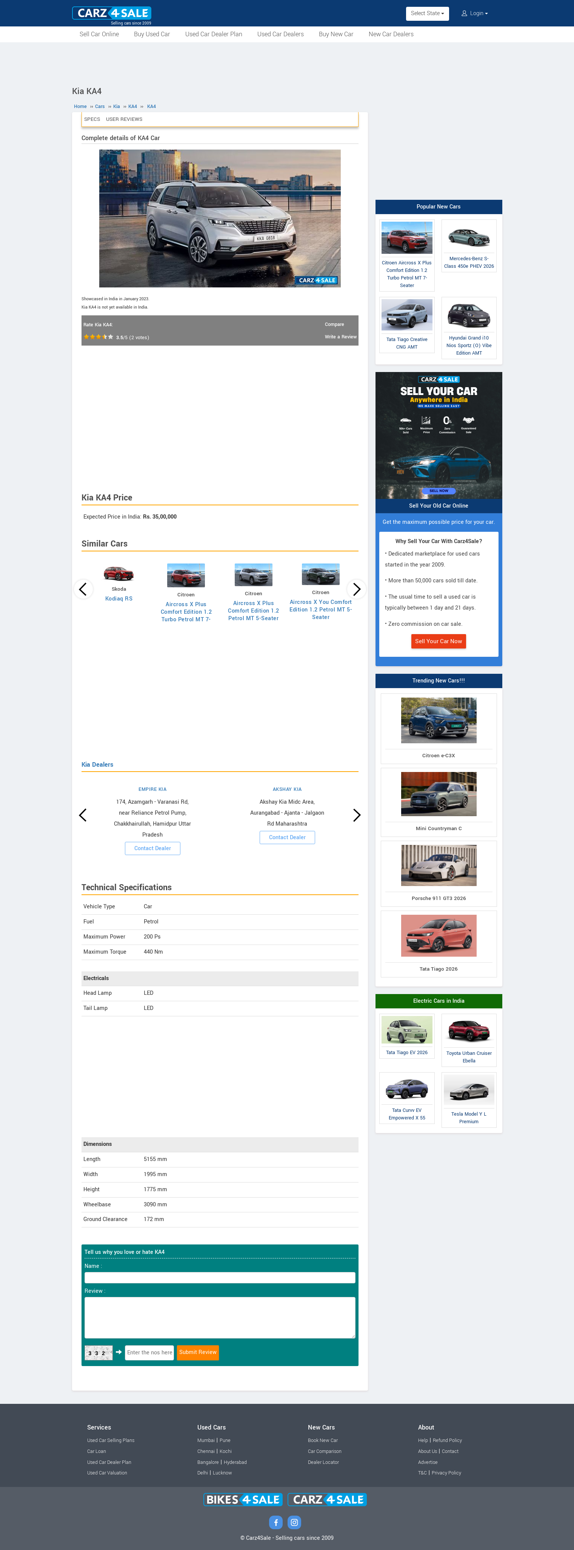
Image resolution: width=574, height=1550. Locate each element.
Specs (92, 119)
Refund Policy (447, 1440)
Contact (450, 1451)
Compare (334, 324)
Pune (225, 1440)
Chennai (206, 1451)
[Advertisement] (287, 63)
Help (423, 1440)
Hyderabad (235, 1462)
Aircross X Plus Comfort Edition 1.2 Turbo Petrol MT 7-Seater (186, 616)
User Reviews (124, 119)
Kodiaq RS (119, 599)
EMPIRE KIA (152, 789)
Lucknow (222, 1473)
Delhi (202, 1473)
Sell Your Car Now (438, 641)
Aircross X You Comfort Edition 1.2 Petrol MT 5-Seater (320, 609)
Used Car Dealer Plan (213, 34)
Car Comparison (325, 1451)
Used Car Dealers (280, 34)
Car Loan (96, 1451)
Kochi (226, 1451)
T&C (422, 1473)
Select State (427, 13)
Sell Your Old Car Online (438, 506)
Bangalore (208, 1462)
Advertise (428, 1462)
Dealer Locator (323, 1462)
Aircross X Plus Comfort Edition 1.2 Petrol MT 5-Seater (253, 610)
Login (475, 13)
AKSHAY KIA (287, 789)
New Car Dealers (391, 34)
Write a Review (341, 336)
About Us (427, 1451)
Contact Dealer (152, 848)
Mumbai (206, 1440)
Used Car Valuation (107, 1473)
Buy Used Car (152, 34)
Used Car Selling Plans (110, 1440)
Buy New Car (336, 34)
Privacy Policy (446, 1473)
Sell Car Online (99, 34)
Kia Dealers (97, 764)
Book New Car (323, 1440)
